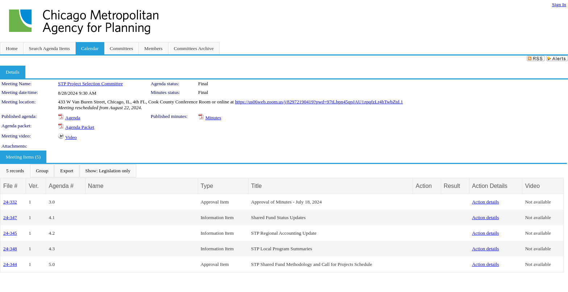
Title (256, 186)
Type (207, 186)
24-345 (10, 233)
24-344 (10, 264)
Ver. (34, 186)
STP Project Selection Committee (90, 83)
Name (96, 186)
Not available (538, 202)
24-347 (10, 217)
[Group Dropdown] (42, 170)
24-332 (10, 202)
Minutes (213, 117)
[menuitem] (15, 170)
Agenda (72, 117)
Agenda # (61, 186)
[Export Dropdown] (66, 170)
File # (10, 186)
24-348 (10, 248)
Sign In (559, 4)
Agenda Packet (79, 127)
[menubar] (68, 171)
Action (423, 186)
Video (71, 137)
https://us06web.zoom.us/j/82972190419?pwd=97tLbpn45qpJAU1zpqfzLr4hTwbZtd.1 (319, 101)
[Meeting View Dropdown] (108, 170)
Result (452, 186)
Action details (485, 202)
